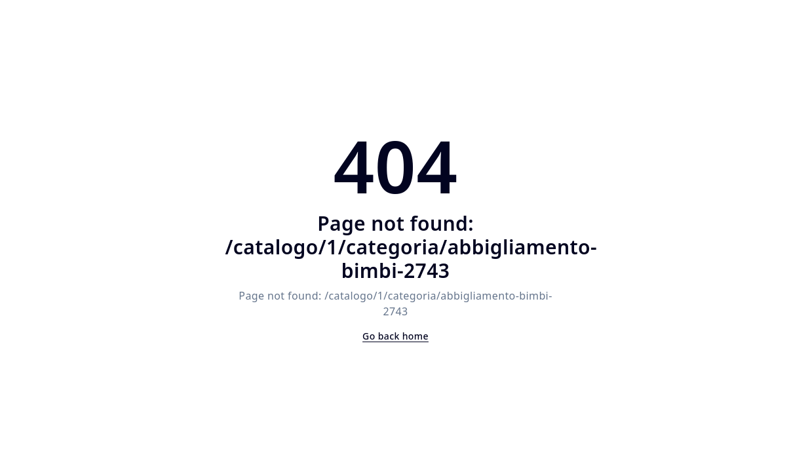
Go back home (395, 336)
